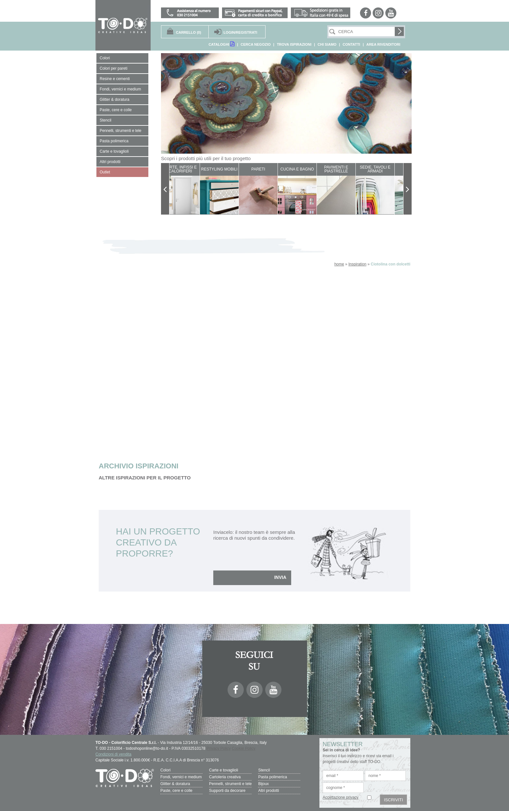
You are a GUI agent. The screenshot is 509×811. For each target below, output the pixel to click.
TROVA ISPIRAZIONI (294, 44)
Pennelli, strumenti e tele (230, 784)
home (339, 264)
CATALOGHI (221, 43)
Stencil (264, 770)
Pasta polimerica (272, 777)
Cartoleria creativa (225, 777)
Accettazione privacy (340, 797)
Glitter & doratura (175, 784)
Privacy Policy (218, 748)
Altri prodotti (268, 790)
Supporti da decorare (227, 790)
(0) (188, 32)
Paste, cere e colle (176, 790)
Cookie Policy (243, 748)
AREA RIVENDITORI (383, 44)
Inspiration (357, 264)
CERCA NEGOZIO (256, 44)
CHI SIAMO (326, 44)
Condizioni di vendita (113, 754)
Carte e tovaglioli (223, 770)
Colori (165, 770)
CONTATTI (351, 44)
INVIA (280, 577)
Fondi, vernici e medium (181, 777)
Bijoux (263, 784)
